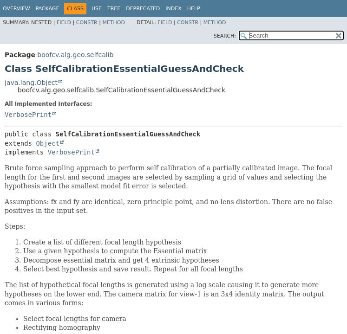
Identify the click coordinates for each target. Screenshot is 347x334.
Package (47, 9)
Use (97, 9)
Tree (113, 9)
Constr (87, 22)
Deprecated (143, 9)
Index (173, 9)
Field (64, 22)
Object (47, 143)
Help (193, 9)
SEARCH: (225, 36)
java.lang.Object (31, 82)
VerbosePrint (28, 114)
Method (113, 22)
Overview (16, 9)
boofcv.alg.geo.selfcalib (75, 54)
